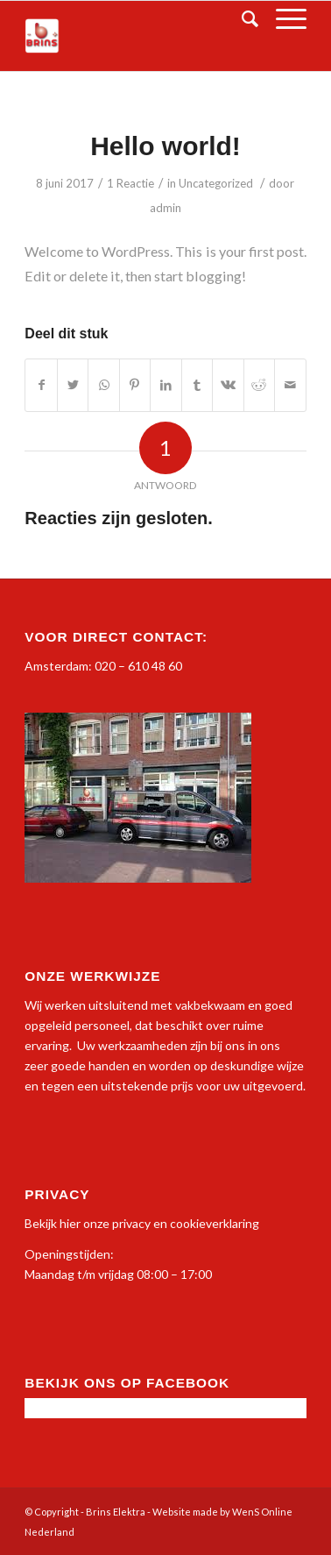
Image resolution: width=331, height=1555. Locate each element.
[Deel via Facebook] (40, 384)
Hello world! (165, 145)
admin (165, 208)
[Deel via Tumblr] (197, 384)
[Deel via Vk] (228, 384)
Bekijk (41, 1223)
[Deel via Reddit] (259, 384)
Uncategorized (216, 183)
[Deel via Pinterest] (135, 384)
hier (70, 1223)
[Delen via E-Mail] (290, 384)
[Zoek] (241, 18)
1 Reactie (130, 183)
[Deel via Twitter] (73, 384)
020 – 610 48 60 (138, 665)
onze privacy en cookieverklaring (170, 1223)
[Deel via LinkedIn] (165, 384)
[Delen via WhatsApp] (103, 384)
